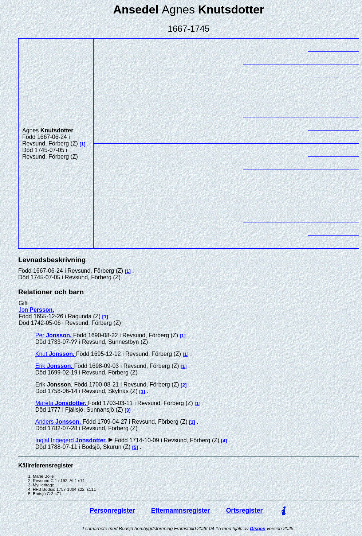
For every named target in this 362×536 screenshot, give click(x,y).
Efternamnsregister (180, 510)
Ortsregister (244, 510)
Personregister (112, 510)
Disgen (257, 528)
